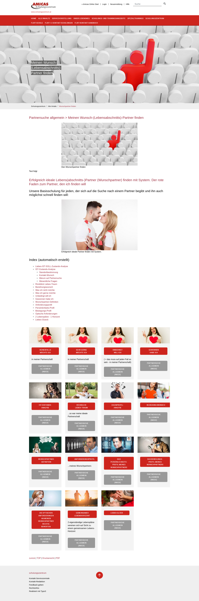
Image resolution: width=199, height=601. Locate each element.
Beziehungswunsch (156, 405)
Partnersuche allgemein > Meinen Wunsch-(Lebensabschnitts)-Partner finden (86, 118)
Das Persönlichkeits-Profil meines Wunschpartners (119, 463)
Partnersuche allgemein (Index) (45, 369)
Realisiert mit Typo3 (37, 591)
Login (104, 4)
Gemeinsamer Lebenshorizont (82, 514)
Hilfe (127, 4)
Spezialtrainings (135, 18)
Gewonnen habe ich (154, 351)
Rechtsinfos (34, 588)
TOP (39, 558)
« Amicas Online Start (90, 4)
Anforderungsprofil (84, 459)
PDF (58, 558)
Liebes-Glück (117, 513)
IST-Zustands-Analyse (45, 406)
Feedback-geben (36, 585)
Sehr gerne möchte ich (81, 351)
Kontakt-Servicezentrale (39, 578)
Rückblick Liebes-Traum (81, 406)
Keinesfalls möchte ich (45, 351)
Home (33, 18)
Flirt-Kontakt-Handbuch (86, 23)
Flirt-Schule (37, 23)
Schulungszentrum (154, 18)
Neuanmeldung (116, 4)
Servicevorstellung (61, 18)
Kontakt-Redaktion (37, 581)
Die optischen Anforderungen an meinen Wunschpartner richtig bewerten (46, 520)
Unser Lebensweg (81, 18)
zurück (32, 558)
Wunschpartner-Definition (46, 460)
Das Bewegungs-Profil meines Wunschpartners (155, 462)
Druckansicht (48, 558)
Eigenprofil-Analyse (118, 406)
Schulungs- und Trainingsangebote (108, 18)
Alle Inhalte (44, 18)
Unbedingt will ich (118, 351)
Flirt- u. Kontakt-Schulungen (59, 23)
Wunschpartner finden (67, 106)
